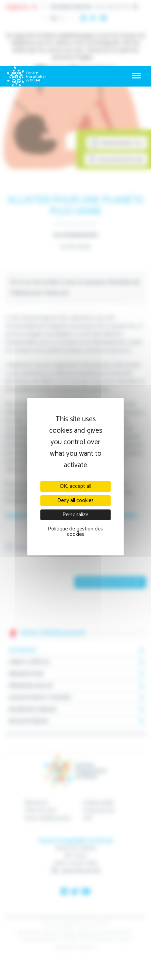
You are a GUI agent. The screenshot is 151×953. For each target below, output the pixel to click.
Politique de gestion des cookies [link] (75, 531)
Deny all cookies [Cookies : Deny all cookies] (75, 500)
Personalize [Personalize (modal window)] (75, 514)
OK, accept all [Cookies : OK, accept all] (75, 486)
